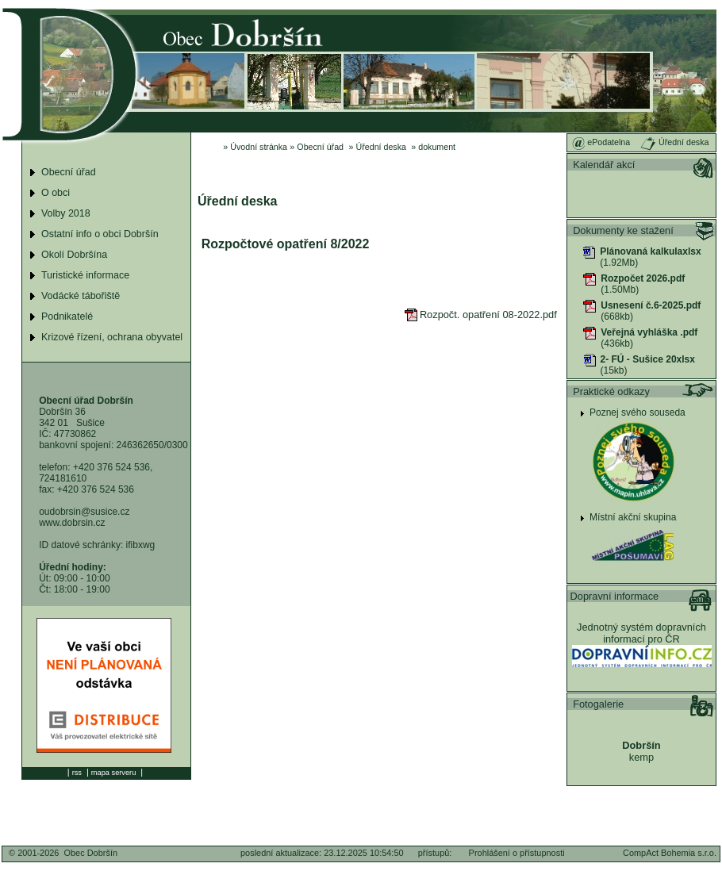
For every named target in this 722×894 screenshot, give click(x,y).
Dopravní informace (614, 596)
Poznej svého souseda (638, 412)
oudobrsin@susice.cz (84, 511)
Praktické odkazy (611, 391)
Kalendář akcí (604, 165)
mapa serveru (113, 773)
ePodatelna (601, 142)
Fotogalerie (598, 704)
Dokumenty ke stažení (623, 230)
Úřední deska (381, 147)
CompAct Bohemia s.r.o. (669, 853)
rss (77, 773)
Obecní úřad (320, 147)
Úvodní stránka (258, 147)
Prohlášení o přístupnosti (517, 853)
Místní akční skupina (633, 517)
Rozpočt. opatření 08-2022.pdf (481, 314)
